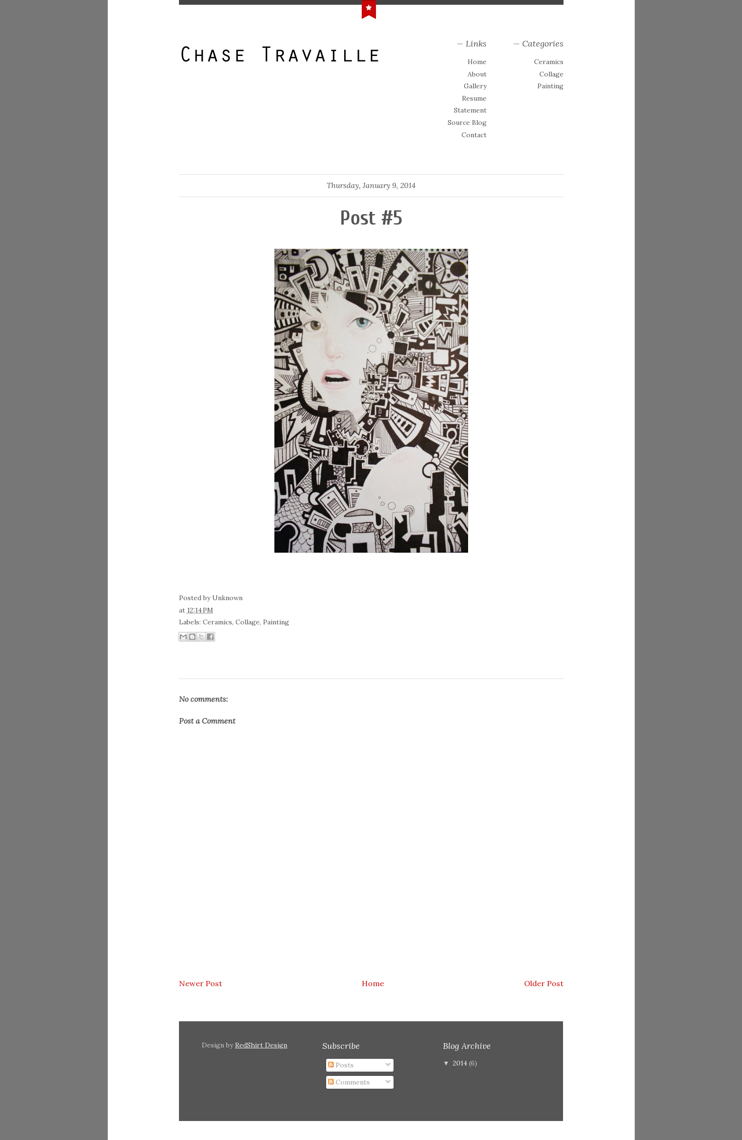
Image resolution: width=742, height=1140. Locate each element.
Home (477, 61)
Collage (551, 74)
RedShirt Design (261, 1045)
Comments (349, 1082)
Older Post (544, 983)
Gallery (475, 86)
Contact (474, 135)
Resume (474, 98)
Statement (470, 110)
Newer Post (200, 983)
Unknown (227, 598)
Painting (550, 86)
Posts (341, 1065)
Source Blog (467, 122)
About (477, 74)
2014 (461, 1063)
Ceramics (549, 61)
